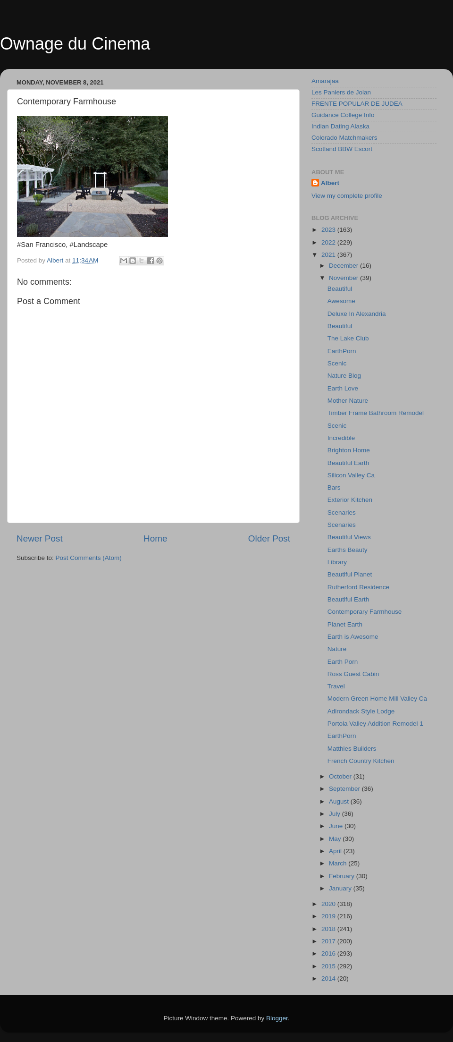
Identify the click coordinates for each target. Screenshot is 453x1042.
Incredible (341, 437)
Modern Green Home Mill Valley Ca (377, 698)
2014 (329, 978)
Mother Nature (347, 400)
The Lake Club (348, 338)
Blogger (277, 1018)
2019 (329, 916)
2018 (329, 928)
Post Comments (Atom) (89, 557)
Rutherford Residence (358, 587)
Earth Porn (342, 661)
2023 (329, 229)
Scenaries (341, 512)
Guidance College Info (343, 115)
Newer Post (40, 538)
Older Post (269, 538)
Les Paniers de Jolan (341, 92)
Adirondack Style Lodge (361, 711)
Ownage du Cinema (75, 43)
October (341, 776)
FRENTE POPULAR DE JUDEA (357, 103)
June (336, 826)
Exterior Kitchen (349, 499)
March (338, 863)
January (341, 888)
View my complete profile (346, 195)
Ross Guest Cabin (353, 674)
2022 (329, 242)
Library (337, 562)
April (336, 851)
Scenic (337, 363)
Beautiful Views (349, 537)
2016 (329, 953)
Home (155, 538)
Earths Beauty (347, 549)
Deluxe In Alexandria (356, 313)
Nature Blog (344, 375)
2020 (329, 903)
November (344, 277)
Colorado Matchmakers (344, 137)
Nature (337, 648)
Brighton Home (348, 450)
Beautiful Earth (348, 462)
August (340, 801)
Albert (330, 182)
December (344, 265)
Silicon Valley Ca (351, 475)
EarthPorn (341, 351)
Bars (334, 487)
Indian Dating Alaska (340, 126)
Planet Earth (344, 624)
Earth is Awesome (352, 636)
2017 (329, 941)
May (336, 838)
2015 (329, 966)
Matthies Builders (352, 748)
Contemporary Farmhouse (364, 611)
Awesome (341, 301)
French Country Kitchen (360, 760)
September (345, 788)
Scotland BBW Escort (341, 148)
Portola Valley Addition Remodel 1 (375, 723)
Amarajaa (325, 81)
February (342, 876)
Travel (336, 686)
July (335, 813)
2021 (329, 254)
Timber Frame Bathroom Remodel (375, 412)
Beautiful (339, 288)
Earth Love (342, 388)
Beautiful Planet (349, 574)
